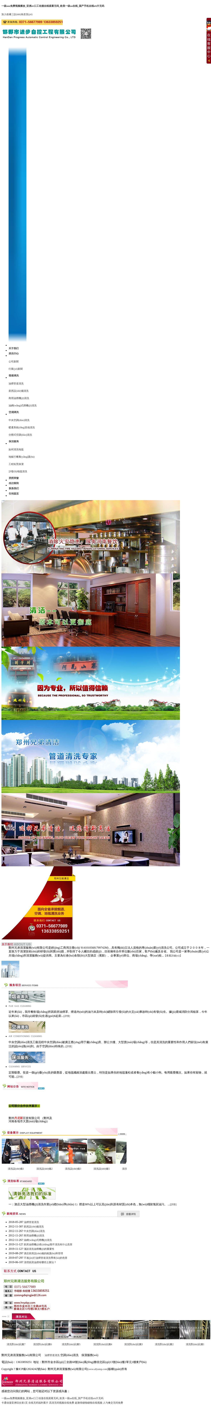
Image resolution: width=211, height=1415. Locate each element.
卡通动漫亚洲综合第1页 (14, 1402)
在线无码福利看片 (38, 1402)
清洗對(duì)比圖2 (164, 1344)
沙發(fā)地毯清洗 (18, 471)
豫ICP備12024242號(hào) (31, 1369)
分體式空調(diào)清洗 (20, 435)
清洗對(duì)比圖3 (133, 1344)
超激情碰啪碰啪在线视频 (88, 1402)
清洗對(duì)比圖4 (102, 1344)
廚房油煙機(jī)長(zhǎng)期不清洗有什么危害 (48, 1244)
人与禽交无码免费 (113, 1402)
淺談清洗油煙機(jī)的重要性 (39, 1249)
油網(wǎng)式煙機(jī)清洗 (23, 405)
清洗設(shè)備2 (44, 1168)
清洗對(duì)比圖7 (16, 1344)
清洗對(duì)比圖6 (42, 1344)
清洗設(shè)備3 (73, 1168)
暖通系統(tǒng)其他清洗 (22, 427)
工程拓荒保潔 (16, 464)
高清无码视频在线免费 (61, 1402)
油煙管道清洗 (16, 383)
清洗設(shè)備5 (102, 1168)
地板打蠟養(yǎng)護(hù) (22, 456)
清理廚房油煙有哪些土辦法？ (40, 1262)
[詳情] (66, 1016)
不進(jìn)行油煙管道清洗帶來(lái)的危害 (45, 1258)
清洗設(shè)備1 (16, 1168)
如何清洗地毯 (16, 449)
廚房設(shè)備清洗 (19, 391)
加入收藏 (6, 14)
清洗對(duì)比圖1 (195, 1344)
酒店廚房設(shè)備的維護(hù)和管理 (43, 1253)
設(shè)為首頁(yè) (22, 14)
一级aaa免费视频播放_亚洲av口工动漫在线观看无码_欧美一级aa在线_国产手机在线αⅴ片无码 (52, 6)
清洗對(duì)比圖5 (71, 1344)
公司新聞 (14, 361)
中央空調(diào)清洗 (19, 420)
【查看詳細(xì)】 (173, 955)
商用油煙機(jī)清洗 (19, 398)
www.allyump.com (97, 1369)
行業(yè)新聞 (16, 369)
